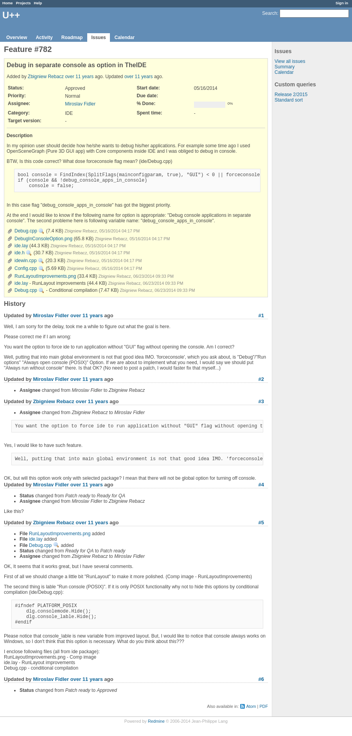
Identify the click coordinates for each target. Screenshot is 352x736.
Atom (251, 717)
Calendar (125, 37)
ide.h (19, 256)
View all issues (290, 61)
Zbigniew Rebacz (46, 76)
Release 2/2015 (291, 94)
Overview (16, 37)
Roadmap (72, 37)
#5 (261, 528)
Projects (23, 3)
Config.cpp (25, 272)
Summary (285, 67)
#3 (261, 405)
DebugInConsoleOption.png (43, 242)
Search (269, 13)
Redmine (156, 731)
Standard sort (289, 100)
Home (7, 3)
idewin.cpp (25, 264)
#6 (261, 690)
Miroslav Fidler (80, 104)
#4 (261, 490)
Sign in (342, 3)
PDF (263, 717)
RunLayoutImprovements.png (45, 279)
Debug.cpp (25, 234)
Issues (98, 37)
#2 (261, 383)
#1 (261, 319)
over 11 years (79, 76)
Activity (44, 37)
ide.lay (21, 249)
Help (38, 3)
